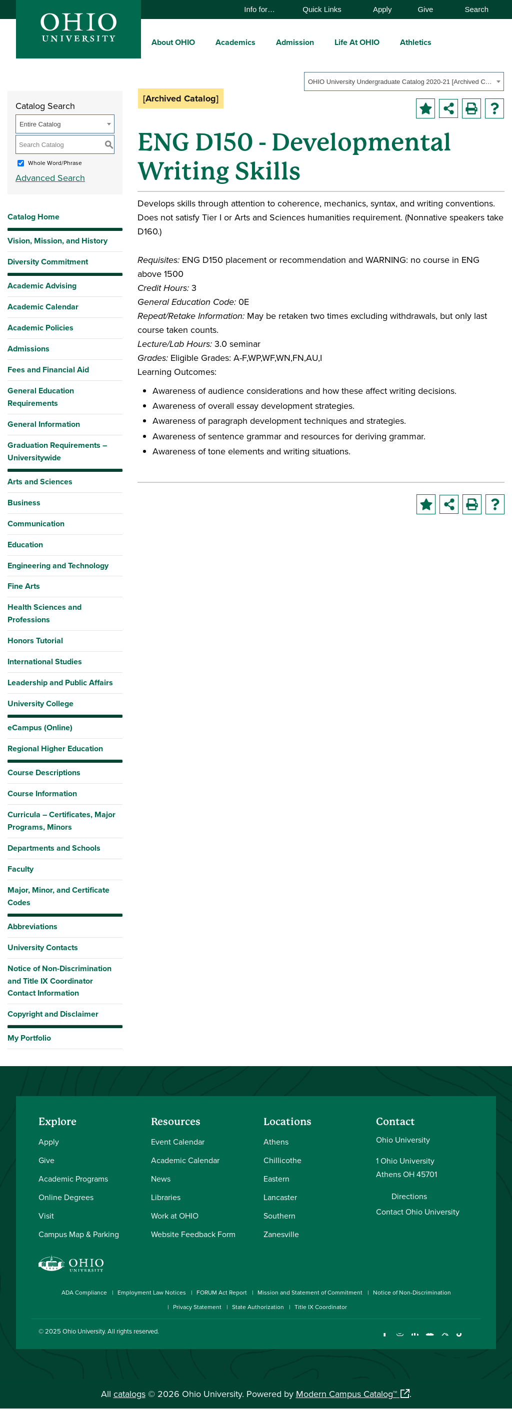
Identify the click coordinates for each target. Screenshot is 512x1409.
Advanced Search (50, 177)
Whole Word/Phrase (55, 162)
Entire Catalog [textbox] (40, 124)
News (160, 1178)
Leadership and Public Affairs (60, 682)
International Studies (45, 661)
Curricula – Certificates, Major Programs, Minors (62, 821)
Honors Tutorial (35, 640)
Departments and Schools (54, 848)
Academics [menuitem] (236, 42)
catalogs (130, 1394)
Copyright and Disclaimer (53, 1014)
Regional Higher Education (55, 748)
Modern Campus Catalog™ (346, 1394)
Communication (36, 523)
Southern (280, 1215)
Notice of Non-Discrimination (412, 1292)
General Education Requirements (41, 397)
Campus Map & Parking (78, 1234)
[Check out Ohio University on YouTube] (430, 1339)
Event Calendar (177, 1141)
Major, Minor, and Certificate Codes (59, 896)
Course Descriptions (44, 772)
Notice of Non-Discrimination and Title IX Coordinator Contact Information (60, 981)
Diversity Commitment (48, 261)
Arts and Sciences (40, 481)
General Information (44, 424)
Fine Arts (24, 586)
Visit (46, 1215)
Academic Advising (42, 285)
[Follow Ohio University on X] (444, 1339)
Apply (382, 9)
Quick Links (326, 9)
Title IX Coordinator (320, 1307)
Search (471, 9)
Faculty (21, 869)
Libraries (165, 1197)
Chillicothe (283, 1160)
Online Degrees (66, 1197)
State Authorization (258, 1307)
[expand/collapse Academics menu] (263, 41)
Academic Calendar (43, 306)
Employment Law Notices (152, 1292)
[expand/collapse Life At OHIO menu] (387, 41)
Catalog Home (34, 216)
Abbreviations (33, 926)
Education (25, 544)
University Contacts (43, 947)
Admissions (29, 348)
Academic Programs (73, 1178)
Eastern (277, 1178)
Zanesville (281, 1234)
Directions (409, 1196)
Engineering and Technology (58, 565)
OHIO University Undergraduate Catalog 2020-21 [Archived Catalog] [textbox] (401, 81)
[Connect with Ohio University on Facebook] (384, 1339)
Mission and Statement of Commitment (310, 1292)
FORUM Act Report (221, 1292)
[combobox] (404, 81)
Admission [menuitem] (295, 42)
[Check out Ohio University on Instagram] (400, 1339)
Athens (276, 1141)
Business (24, 502)
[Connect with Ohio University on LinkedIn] (414, 1339)
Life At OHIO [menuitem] (357, 42)
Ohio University (83, 1331)
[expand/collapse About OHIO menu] (202, 41)
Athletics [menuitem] (416, 42)
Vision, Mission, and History (58, 240)
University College (41, 703)
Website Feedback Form (193, 1234)
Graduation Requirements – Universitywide (57, 451)
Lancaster (280, 1197)
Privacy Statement (197, 1307)
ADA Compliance (84, 1292)
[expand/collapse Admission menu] (321, 41)
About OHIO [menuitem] (173, 42)
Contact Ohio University (418, 1211)
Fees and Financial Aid (48, 369)
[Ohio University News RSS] (474, 1339)
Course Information (42, 793)
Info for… (264, 9)
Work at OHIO (174, 1215)
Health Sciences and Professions (45, 613)
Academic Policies (41, 327)
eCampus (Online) (40, 727)
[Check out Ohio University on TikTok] (460, 1339)
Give (425, 9)
